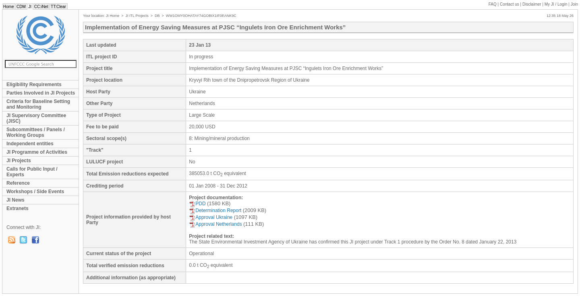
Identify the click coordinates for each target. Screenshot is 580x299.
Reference (18, 183)
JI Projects (18, 160)
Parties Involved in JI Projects (40, 93)
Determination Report (215, 210)
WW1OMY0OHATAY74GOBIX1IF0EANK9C (201, 16)
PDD (197, 203)
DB (157, 16)
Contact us (509, 4)
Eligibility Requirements (34, 84)
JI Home (113, 16)
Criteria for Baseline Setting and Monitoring (38, 104)
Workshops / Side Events (35, 191)
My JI (556, 4)
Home (8, 6)
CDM (21, 6)
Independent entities (30, 143)
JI (30, 6)
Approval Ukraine (210, 217)
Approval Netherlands (215, 224)
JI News (15, 200)
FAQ (493, 4)
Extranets (17, 208)
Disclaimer (531, 4)
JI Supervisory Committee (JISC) (36, 118)
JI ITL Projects (137, 16)
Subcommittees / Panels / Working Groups (35, 132)
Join (574, 4)
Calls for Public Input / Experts (32, 171)
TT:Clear (58, 6)
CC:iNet (41, 6)
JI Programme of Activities (36, 152)
